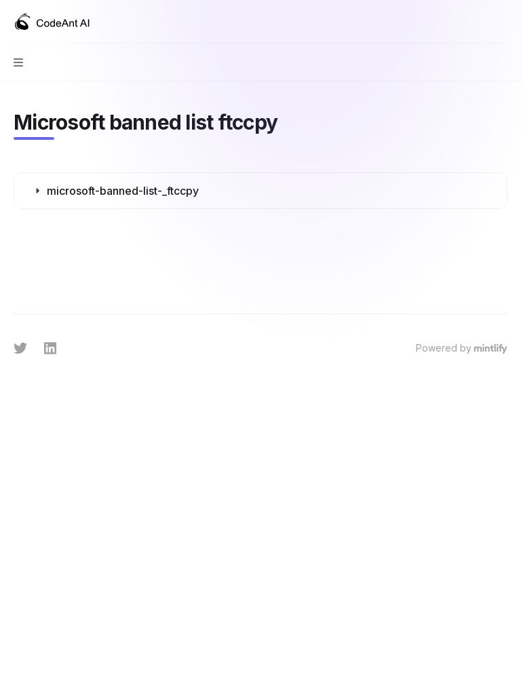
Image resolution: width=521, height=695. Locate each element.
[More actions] (503, 21)
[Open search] (477, 22)
